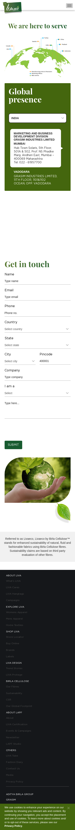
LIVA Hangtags (15, 594)
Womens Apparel (16, 612)
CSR (8, 699)
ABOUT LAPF (14, 712)
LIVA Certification (16, 724)
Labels (10, 656)
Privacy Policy (14, 781)
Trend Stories (14, 668)
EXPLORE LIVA (15, 607)
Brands (10, 650)
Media (9, 775)
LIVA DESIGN (14, 663)
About (10, 718)
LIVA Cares (12, 587)
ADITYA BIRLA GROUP (19, 794)
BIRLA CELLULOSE (17, 681)
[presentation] (35, 429)
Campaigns (13, 600)
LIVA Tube (12, 755)
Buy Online (12, 643)
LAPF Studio (13, 744)
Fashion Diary (14, 762)
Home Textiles (14, 625)
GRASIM (11, 799)
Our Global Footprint (19, 706)
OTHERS (11, 750)
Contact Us (13, 768)
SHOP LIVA (12, 631)
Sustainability (14, 693)
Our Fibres (12, 686)
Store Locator (15, 637)
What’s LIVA (13, 581)
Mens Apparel (14, 618)
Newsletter (12, 737)
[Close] (68, 808)
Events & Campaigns (18, 731)
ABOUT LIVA (13, 575)
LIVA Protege (14, 675)
